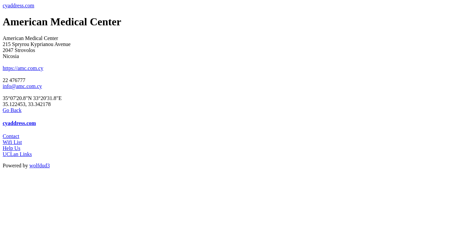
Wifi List (12, 142)
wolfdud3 (39, 165)
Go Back (12, 110)
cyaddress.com (18, 5)
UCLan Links (17, 154)
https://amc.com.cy (23, 68)
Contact (11, 136)
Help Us (11, 148)
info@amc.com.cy (22, 86)
